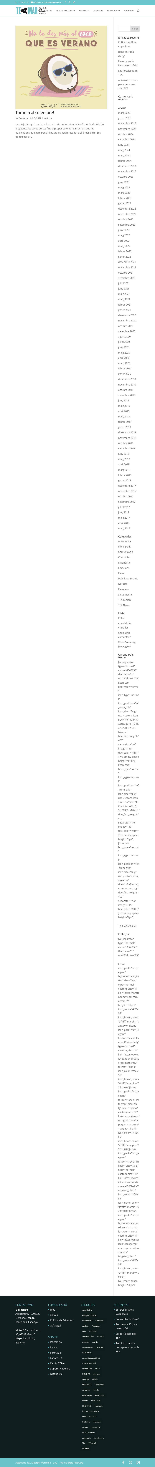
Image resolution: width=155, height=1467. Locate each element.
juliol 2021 (124, 283)
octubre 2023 (125, 176)
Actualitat (112, 11)
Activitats (98, 11)
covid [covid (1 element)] (97, 1368)
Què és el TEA (45, 11)
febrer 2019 (124, 421)
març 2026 (124, 112)
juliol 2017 (124, 507)
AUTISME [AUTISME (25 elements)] (93, 1331)
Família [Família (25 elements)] (85, 1400)
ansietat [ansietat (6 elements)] (85, 1326)
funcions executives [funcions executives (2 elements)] (90, 1411)
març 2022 (124, 246)
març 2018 (124, 469)
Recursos (123, 589)
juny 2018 (123, 453)
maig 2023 (124, 187)
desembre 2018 (127, 432)
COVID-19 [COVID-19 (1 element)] (86, 1374)
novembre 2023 (127, 171)
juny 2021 (123, 288)
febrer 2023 (124, 198)
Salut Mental (125, 594)
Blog (52, 1309)
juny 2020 (123, 347)
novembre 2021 (127, 267)
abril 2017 (123, 523)
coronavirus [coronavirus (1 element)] (87, 1368)
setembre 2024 (126, 139)
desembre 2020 (127, 315)
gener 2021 (124, 310)
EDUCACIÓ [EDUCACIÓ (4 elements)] (86, 1384)
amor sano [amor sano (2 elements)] (99, 1320)
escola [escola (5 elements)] (96, 1390)
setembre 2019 (126, 395)
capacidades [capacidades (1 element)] (87, 1347)
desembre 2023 (127, 166)
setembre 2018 (126, 448)
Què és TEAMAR (64, 11)
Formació (55, 1352)
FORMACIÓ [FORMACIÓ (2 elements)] (86, 1406)
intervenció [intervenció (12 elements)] (95, 1427)
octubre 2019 (125, 390)
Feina (121, 573)
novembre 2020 (127, 320)
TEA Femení (124, 600)
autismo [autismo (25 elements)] (100, 1336)
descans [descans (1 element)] (96, 1374)
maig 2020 (124, 352)
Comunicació (125, 552)
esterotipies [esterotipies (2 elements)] (87, 1395)
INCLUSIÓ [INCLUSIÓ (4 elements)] (86, 1422)
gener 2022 (124, 256)
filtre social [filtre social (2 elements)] (96, 1400)
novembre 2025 (127, 123)
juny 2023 (123, 182)
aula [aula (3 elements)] (84, 1331)
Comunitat (124, 557)
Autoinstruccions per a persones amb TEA (128, 84)
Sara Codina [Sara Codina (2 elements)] (99, 1438)
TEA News (123, 605)
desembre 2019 (127, 379)
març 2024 (124, 155)
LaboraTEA (56, 1358)
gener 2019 (124, 427)
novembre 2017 (127, 491)
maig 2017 (124, 517)
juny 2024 (123, 144)
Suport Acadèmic (60, 1368)
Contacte (129, 11)
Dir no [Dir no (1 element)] (94, 1379)
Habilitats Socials (128, 578)
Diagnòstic (124, 562)
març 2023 (124, 192)
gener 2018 (124, 480)
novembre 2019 (127, 384)
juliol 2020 (124, 342)
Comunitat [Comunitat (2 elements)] (86, 1352)
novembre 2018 (127, 438)
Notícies (48, 118)
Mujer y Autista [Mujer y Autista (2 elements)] (88, 1432)
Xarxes (54, 1315)
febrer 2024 (124, 160)
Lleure (53, 1347)
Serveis (82, 11)
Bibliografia (124, 546)
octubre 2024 (125, 134)
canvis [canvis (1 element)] (95, 1342)
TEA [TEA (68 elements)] (84, 1443)
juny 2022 (123, 230)
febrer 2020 (124, 368)
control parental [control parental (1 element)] (89, 1363)
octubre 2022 (125, 219)
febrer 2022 (124, 251)
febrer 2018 (124, 475)
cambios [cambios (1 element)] (85, 1342)
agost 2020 (124, 336)
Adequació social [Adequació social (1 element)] (89, 1315)
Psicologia (56, 1342)
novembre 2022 (127, 214)
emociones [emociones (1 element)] (99, 1384)
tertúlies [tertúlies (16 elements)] (85, 1448)
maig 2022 (124, 235)
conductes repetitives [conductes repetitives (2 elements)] (91, 1358)
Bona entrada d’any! (127, 1319)
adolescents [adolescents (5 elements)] (87, 1320)
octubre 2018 (125, 443)
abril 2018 (123, 464)
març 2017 (124, 528)
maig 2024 (124, 150)
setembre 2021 (126, 278)
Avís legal (55, 1325)
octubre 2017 (125, 496)
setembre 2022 (126, 224)
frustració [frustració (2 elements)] (98, 1406)
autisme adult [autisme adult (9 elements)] (88, 1336)
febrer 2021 (124, 304)
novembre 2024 (127, 129)
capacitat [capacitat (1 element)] (100, 1347)
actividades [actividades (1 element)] (87, 1310)
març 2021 (124, 299)
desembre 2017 (127, 485)
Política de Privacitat (61, 1320)
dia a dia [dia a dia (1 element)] (85, 1379)
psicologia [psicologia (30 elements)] (86, 1438)
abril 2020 (123, 358)
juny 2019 (123, 400)
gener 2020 (124, 373)
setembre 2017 (126, 501)
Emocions (123, 568)
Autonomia (124, 541)
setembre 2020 (126, 331)
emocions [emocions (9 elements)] (86, 1390)
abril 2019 (123, 411)
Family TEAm (57, 1363)
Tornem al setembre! (34, 112)
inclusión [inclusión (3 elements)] (97, 1422)
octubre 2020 (125, 326)
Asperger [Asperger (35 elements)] (96, 1326)
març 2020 (124, 363)
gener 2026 (124, 118)
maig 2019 (124, 405)
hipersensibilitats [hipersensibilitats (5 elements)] (89, 1416)
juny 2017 (123, 512)
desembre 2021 (127, 262)
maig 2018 (124, 459)
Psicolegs (23, 118)
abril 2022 (123, 240)
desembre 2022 (127, 208)
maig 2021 (124, 294)
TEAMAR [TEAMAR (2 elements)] (92, 1443)
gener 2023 (124, 203)
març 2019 (124, 416)
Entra (121, 618)
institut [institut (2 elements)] (85, 1427)
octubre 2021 (125, 272)
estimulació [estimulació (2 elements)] (100, 1395)
